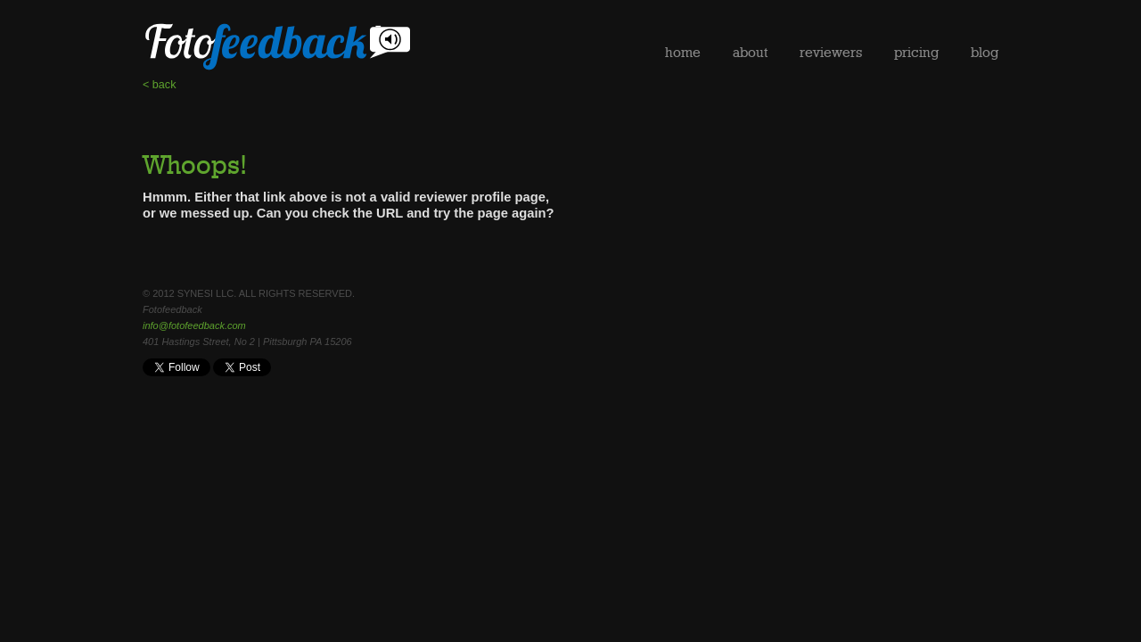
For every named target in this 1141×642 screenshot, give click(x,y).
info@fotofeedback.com (194, 325)
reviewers (831, 53)
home (683, 53)
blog (984, 53)
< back (159, 84)
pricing (916, 53)
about (750, 53)
